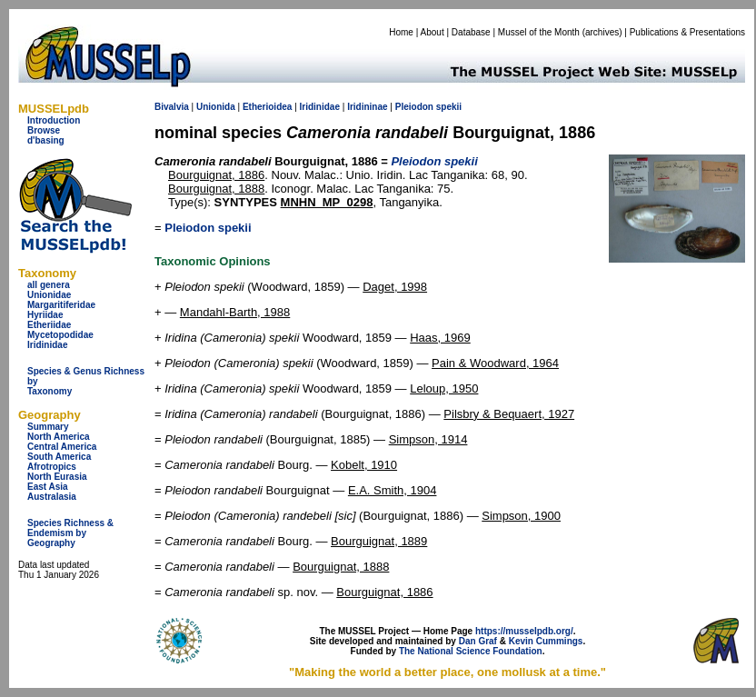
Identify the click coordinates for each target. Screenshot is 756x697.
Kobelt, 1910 (364, 465)
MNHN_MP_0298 (327, 202)
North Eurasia (57, 477)
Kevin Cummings (546, 641)
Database (471, 32)
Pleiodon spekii (207, 227)
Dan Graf (478, 641)
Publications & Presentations (687, 32)
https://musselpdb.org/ (524, 631)
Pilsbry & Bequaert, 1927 (508, 414)
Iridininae (367, 107)
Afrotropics (51, 467)
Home (401, 32)
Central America (61, 447)
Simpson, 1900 (521, 516)
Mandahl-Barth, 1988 (235, 312)
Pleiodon (414, 107)
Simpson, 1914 (428, 439)
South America (59, 457)
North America (58, 437)
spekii (449, 107)
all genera (48, 285)
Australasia (51, 497)
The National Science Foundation (470, 651)
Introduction (53, 120)
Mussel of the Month (539, 32)
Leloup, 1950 (444, 388)
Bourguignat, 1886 (216, 175)
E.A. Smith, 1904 (392, 490)
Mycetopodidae (60, 335)
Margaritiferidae (61, 305)
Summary (48, 427)
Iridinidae (47, 345)
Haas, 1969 (440, 337)
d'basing (46, 140)
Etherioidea (267, 107)
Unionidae (49, 295)
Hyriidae (45, 315)
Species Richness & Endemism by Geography (70, 533)
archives (602, 32)
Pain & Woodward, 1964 (495, 363)
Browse (43, 130)
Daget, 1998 (395, 287)
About (432, 32)
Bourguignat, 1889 (379, 541)
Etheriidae (49, 325)
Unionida (215, 107)
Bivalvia (171, 107)
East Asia (47, 487)
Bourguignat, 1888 (216, 188)
